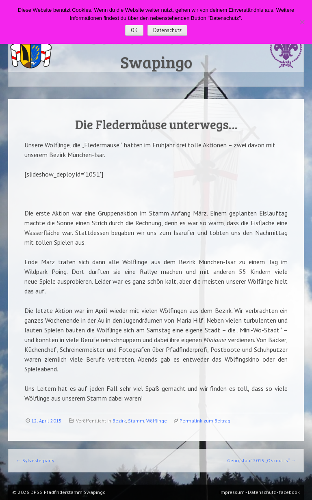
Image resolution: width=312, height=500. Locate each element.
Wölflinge (156, 421)
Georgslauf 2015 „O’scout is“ (261, 460)
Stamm (136, 421)
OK (134, 30)
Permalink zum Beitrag (205, 421)
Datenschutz (167, 30)
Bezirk (119, 421)
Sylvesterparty (35, 460)
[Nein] (302, 22)
